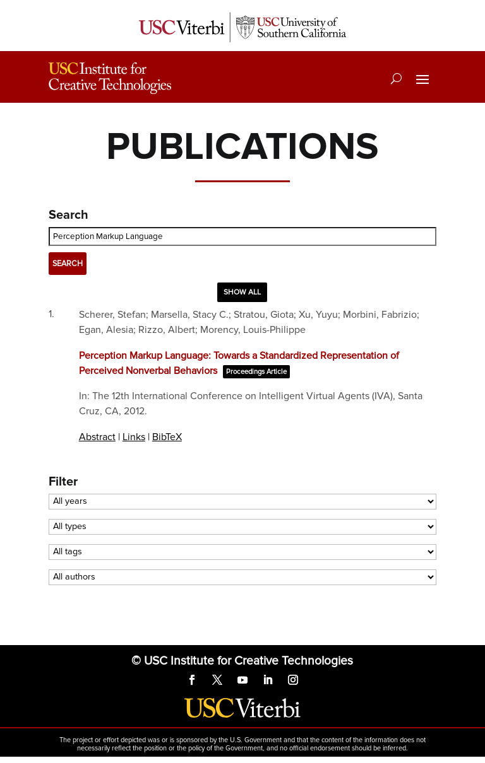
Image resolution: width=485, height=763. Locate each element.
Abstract (97, 532)
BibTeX (167, 532)
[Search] (396, 78)
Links (134, 532)
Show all (242, 388)
